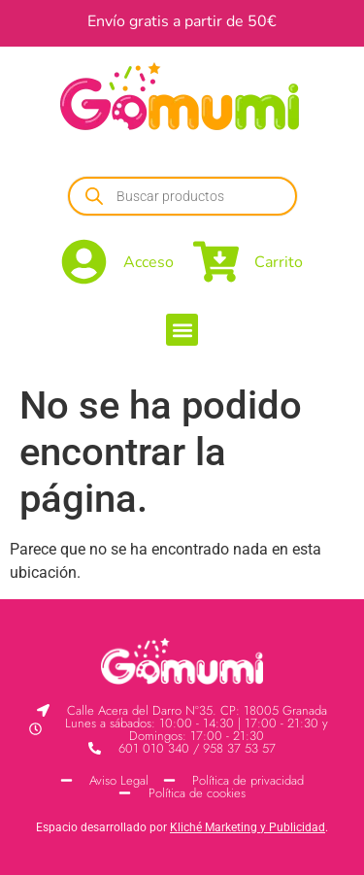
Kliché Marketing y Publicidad (247, 827)
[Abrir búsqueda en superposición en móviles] (182, 196)
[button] (182, 330)
